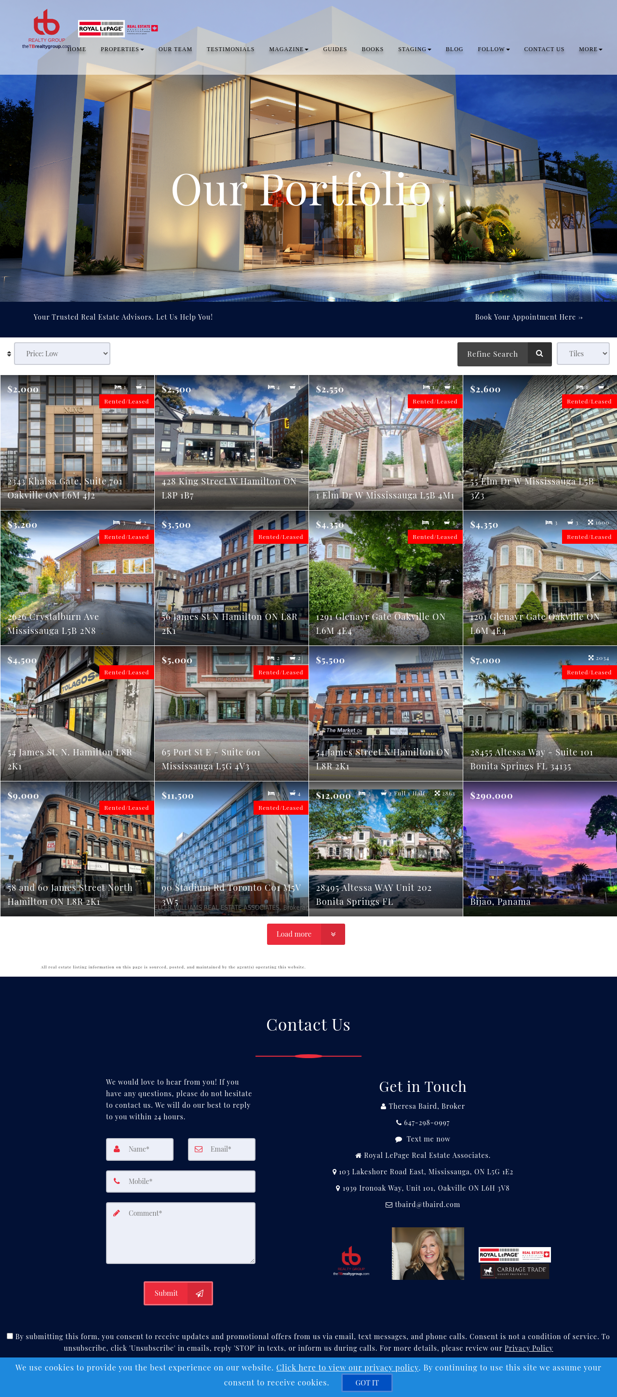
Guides (335, 50)
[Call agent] (423, 1106)
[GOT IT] (367, 1382)
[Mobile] (180, 1181)
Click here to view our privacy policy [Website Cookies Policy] (347, 1367)
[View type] (583, 353)
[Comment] (180, 1232)
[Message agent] (423, 1139)
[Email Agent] (423, 1204)
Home (76, 50)
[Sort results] (62, 353)
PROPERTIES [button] (122, 50)
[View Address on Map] (423, 1172)
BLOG (455, 50)
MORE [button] (591, 50)
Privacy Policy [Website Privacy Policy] (529, 1346)
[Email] (221, 1149)
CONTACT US (544, 50)
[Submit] (178, 1292)
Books (373, 50)
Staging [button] (414, 50)
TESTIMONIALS (231, 50)
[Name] (140, 1149)
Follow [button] (494, 50)
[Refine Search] (504, 352)
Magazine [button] (288, 50)
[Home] (90, 19)
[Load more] (306, 934)
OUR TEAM (175, 50)
